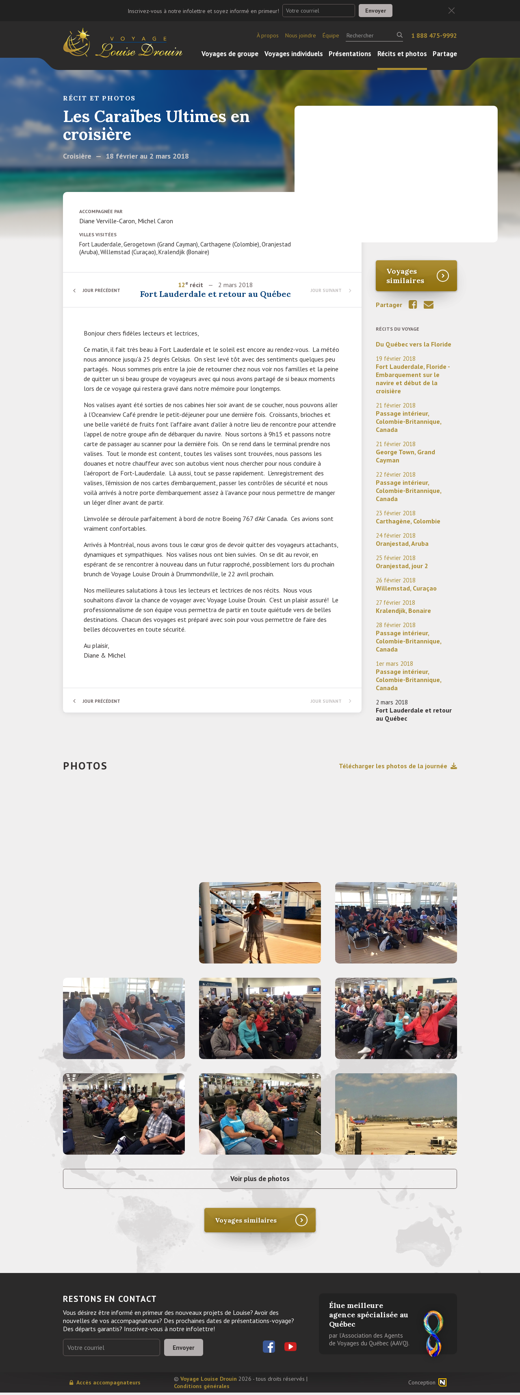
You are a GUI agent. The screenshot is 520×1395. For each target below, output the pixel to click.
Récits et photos (402, 53)
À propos (268, 35)
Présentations (350, 53)
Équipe (331, 35)
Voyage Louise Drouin (208, 1381)
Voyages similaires (405, 275)
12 (182, 285)
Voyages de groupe (230, 53)
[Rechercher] (374, 35)
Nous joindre (300, 35)
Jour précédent (103, 290)
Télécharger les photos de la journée (398, 766)
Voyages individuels (293, 53)
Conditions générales (202, 1388)
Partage (445, 53)
